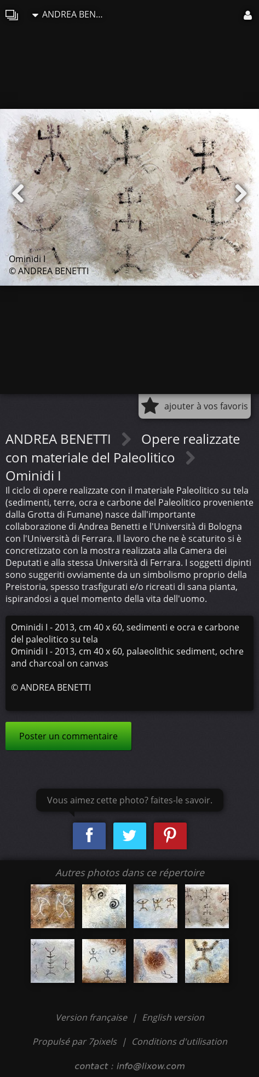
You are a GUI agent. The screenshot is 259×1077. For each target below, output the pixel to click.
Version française (92, 1017)
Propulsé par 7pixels (74, 1041)
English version (173, 1017)
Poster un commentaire (68, 736)
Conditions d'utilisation (179, 1041)
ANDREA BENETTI (70, 14)
